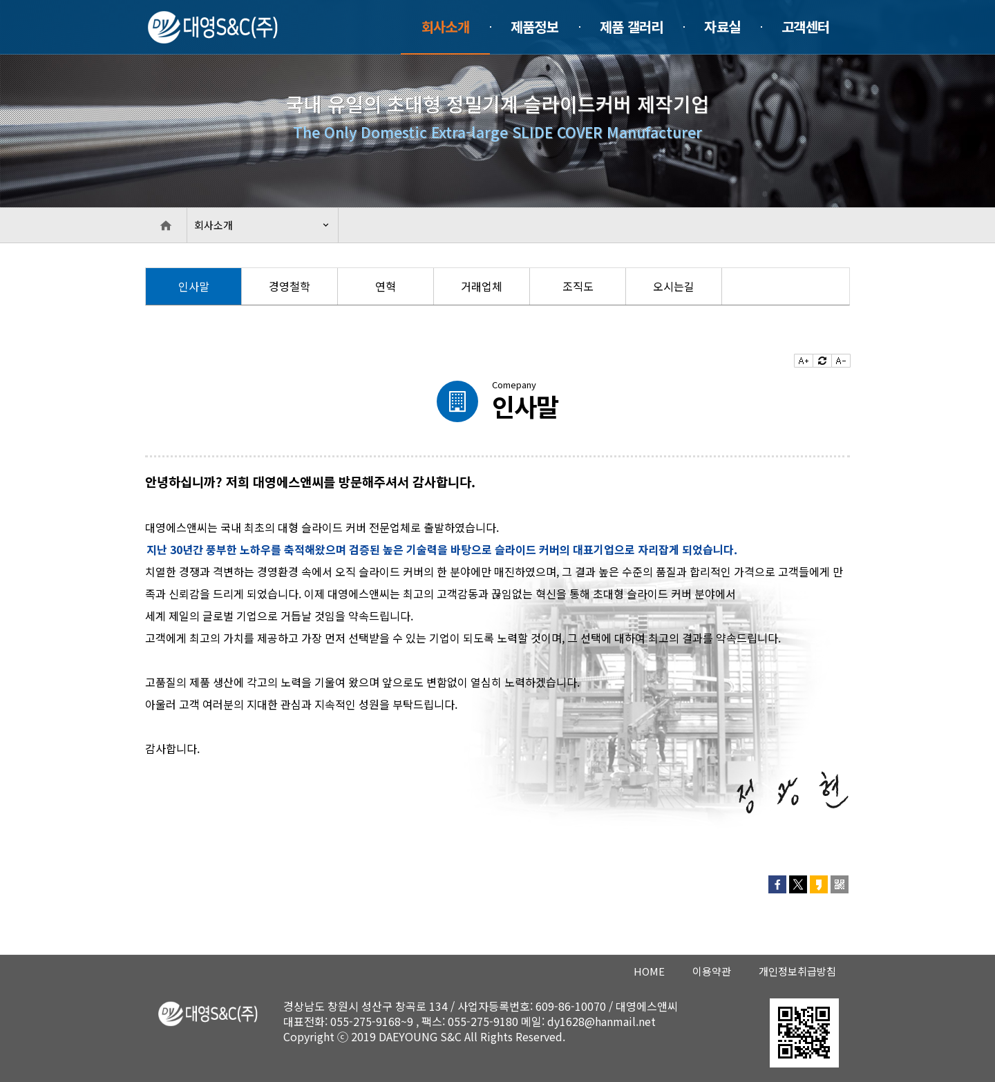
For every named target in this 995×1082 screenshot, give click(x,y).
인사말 (193, 286)
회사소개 (445, 27)
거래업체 (481, 286)
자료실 (722, 27)
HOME (649, 971)
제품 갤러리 (631, 27)
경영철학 (289, 286)
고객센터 (805, 27)
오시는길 (673, 286)
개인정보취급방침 (797, 971)
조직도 (578, 286)
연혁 (385, 286)
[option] (194, 286)
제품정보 (534, 27)
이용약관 (711, 971)
